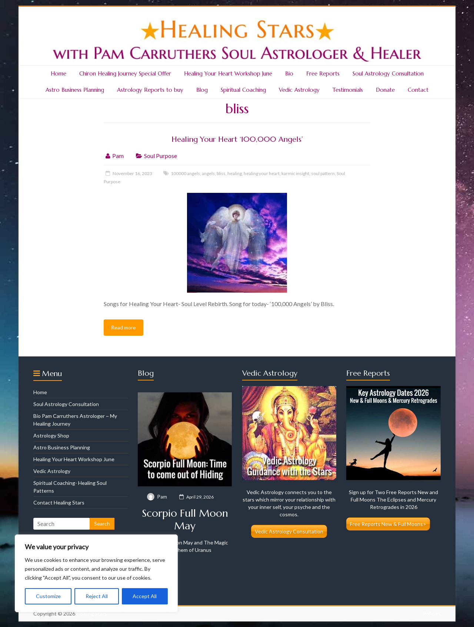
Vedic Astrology (299, 89)
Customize (48, 596)
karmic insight (295, 173)
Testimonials (348, 89)
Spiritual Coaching (243, 89)
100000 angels (185, 173)
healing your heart (262, 173)
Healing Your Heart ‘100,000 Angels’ (237, 139)
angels (208, 173)
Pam (118, 155)
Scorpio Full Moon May (185, 519)
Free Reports (323, 73)
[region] (96, 573)
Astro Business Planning (75, 89)
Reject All (97, 596)
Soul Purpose (160, 155)
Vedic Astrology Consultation (289, 531)
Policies (432, 613)
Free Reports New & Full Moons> (388, 524)
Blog (202, 89)
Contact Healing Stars (58, 502)
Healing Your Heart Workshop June (228, 73)
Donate (385, 89)
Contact (418, 89)
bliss (221, 173)
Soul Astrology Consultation (388, 73)
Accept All (145, 596)
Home (58, 73)
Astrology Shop (51, 435)
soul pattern (323, 173)
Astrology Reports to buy (150, 89)
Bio (289, 73)
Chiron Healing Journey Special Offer (125, 73)
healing (234, 173)
